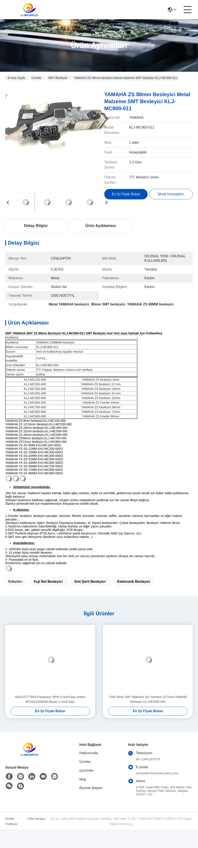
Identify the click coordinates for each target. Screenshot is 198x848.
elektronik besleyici (133, 581)
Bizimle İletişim (90, 788)
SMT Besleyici (57, 78)
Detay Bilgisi (36, 225)
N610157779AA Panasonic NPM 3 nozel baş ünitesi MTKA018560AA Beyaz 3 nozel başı (50, 699)
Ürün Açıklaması (100, 225)
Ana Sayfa (16, 78)
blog (82, 779)
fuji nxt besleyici (48, 581)
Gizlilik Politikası (11, 821)
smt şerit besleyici (90, 581)
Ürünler (37, 78)
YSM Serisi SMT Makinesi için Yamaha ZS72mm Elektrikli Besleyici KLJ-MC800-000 (148, 699)
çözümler (86, 770)
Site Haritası (37, 818)
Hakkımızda (88, 753)
